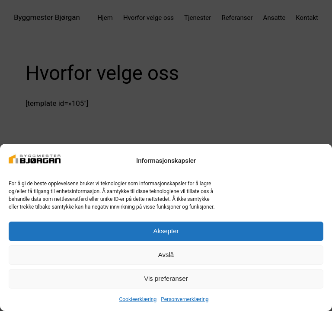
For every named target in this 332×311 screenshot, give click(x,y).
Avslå (166, 254)
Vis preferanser (166, 278)
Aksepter (166, 231)
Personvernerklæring (184, 299)
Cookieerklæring (137, 299)
